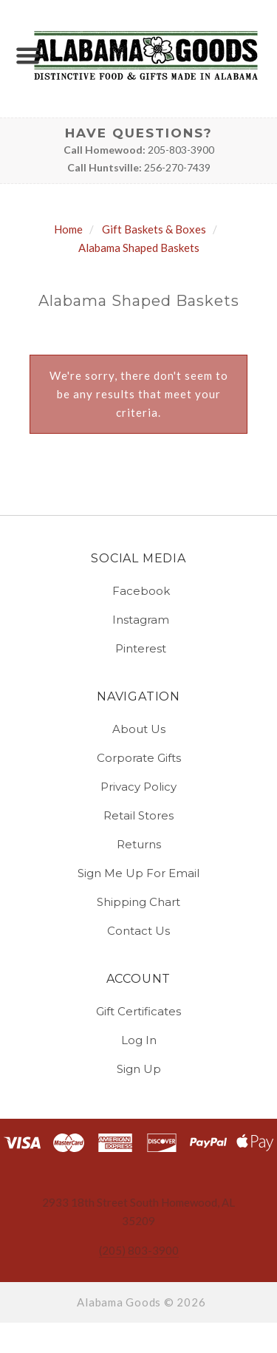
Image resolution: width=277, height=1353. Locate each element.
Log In (139, 1040)
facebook (139, 591)
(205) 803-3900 (139, 1250)
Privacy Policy (138, 787)
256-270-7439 (177, 167)
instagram (138, 620)
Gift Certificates (138, 1011)
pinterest (138, 647)
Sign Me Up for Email (138, 873)
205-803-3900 (181, 149)
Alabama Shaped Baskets (138, 247)
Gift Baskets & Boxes (154, 229)
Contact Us (138, 930)
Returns (139, 844)
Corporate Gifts (139, 758)
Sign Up (139, 1068)
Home (68, 229)
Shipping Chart (138, 902)
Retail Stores (138, 815)
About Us (138, 729)
